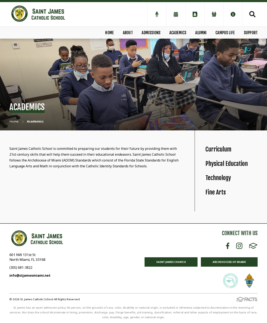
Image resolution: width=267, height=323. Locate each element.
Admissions (151, 32)
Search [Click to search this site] (252, 14)
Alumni (201, 32)
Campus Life (225, 32)
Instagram (239, 246)
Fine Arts (215, 192)
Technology (218, 178)
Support (251, 32)
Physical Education (226, 163)
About (128, 32)
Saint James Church (171, 262)
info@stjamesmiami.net (29, 275)
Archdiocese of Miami (229, 262)
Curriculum (218, 149)
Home (109, 32)
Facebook (228, 246)
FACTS (253, 246)
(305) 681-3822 (20, 267)
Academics (177, 32)
